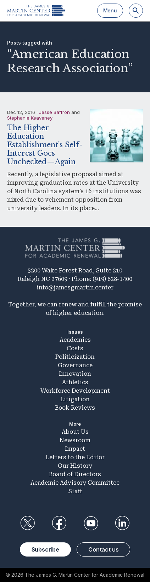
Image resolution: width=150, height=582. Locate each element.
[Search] (136, 11)
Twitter (27, 523)
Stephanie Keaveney (29, 118)
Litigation (75, 399)
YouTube (91, 523)
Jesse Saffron (54, 112)
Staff (75, 491)
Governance (75, 365)
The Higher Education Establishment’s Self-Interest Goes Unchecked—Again (45, 144)
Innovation (75, 373)
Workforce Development (75, 390)
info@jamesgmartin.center (75, 287)
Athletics (75, 382)
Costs (75, 348)
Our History (75, 465)
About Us (75, 431)
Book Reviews (75, 407)
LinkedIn (122, 523)
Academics (75, 339)
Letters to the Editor (75, 457)
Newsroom (75, 440)
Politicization (75, 356)
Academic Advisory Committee (75, 482)
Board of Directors (75, 474)
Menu (110, 10)
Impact (75, 448)
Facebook (59, 523)
